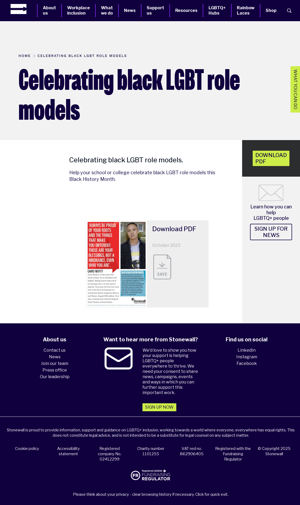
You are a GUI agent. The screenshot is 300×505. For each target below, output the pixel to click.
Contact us (55, 350)
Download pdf (271, 158)
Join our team (54, 363)
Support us (155, 10)
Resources (186, 10)
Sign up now (159, 407)
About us (49, 10)
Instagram (246, 356)
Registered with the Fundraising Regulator (233, 454)
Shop (271, 10)
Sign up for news (271, 232)
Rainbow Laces (246, 10)
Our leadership (55, 376)
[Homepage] (24, 9)
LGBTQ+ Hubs (217, 10)
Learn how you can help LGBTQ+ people (271, 212)
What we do (107, 10)
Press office (55, 370)
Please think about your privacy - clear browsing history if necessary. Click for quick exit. (150, 494)
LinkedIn (247, 350)
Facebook (247, 363)
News (130, 10)
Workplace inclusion (78, 10)
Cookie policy (27, 448)
